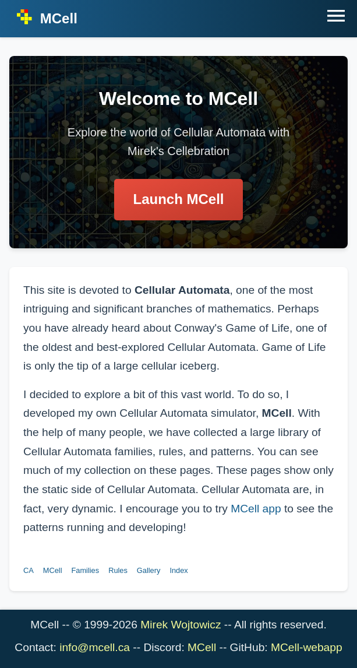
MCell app (256, 508)
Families (86, 570)
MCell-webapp (306, 647)
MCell (52, 570)
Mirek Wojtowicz (180, 624)
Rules (118, 570)
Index (178, 570)
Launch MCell (178, 199)
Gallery (149, 570)
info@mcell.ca (94, 647)
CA (28, 570)
